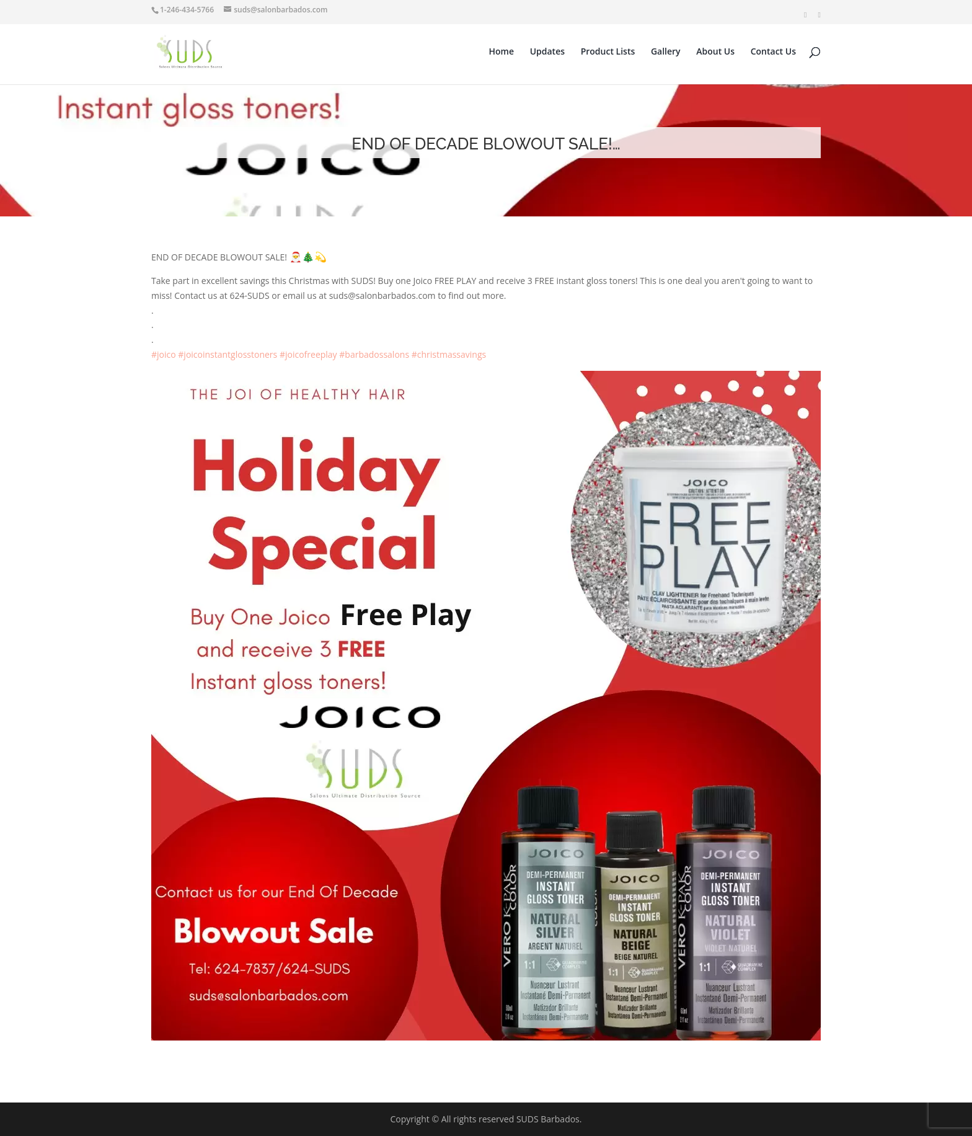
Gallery (666, 52)
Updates (547, 52)
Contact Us (773, 52)
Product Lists (608, 52)
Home (502, 52)
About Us (715, 52)
